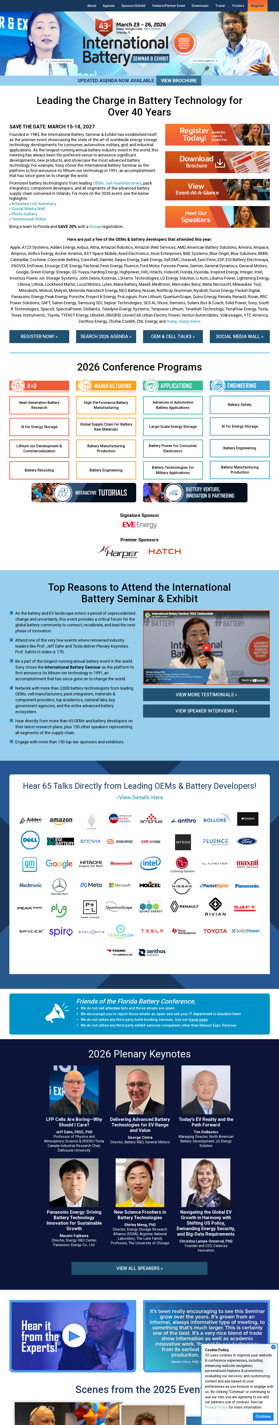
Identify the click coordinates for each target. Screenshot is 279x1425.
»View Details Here (139, 802)
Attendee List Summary (34, 203)
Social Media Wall (28, 208)
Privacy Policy (216, 1407)
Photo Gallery (24, 214)
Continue (263, 1416)
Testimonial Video (28, 219)
